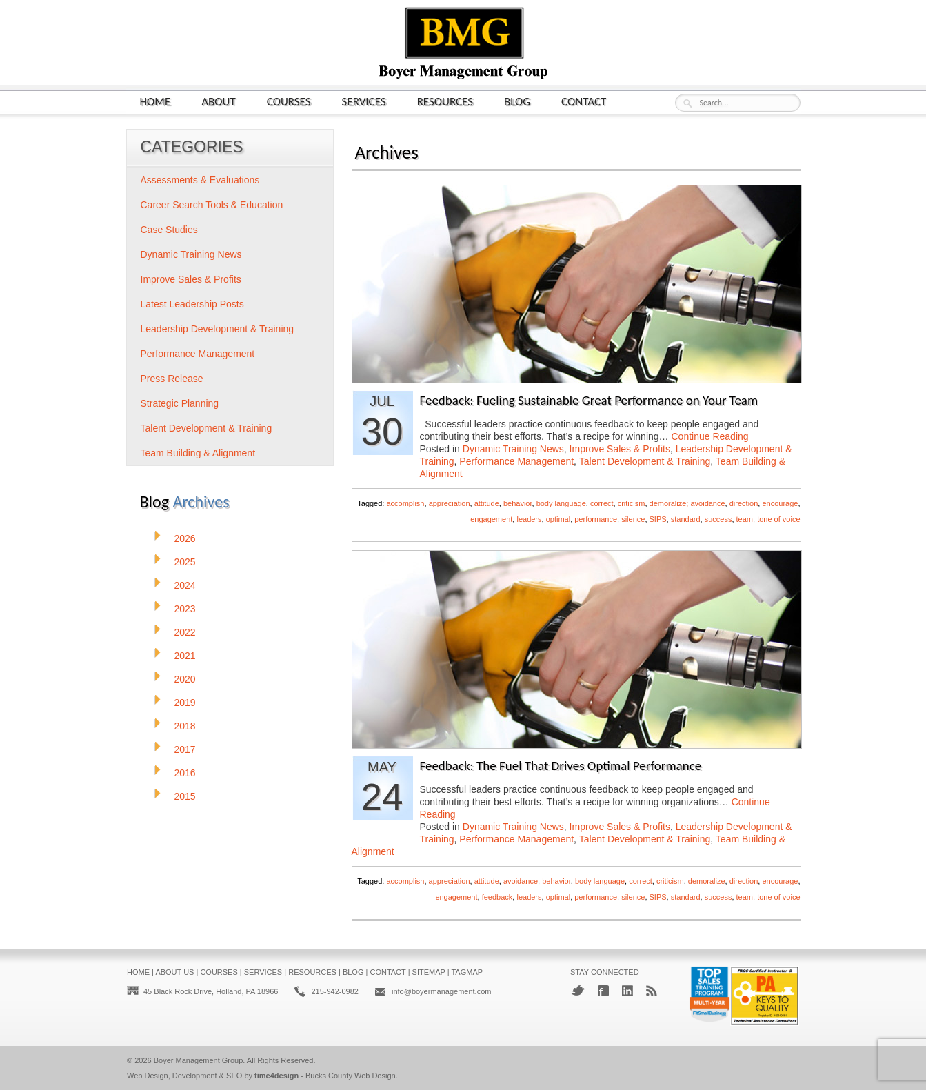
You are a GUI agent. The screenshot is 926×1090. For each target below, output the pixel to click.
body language (561, 503)
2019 (185, 702)
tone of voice (778, 519)
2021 (185, 655)
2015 (185, 796)
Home (155, 101)
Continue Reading (709, 436)
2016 (185, 772)
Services (364, 101)
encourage (780, 503)
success (718, 519)
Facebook (603, 990)
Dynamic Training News (513, 448)
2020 (185, 679)
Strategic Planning (180, 403)
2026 (185, 538)
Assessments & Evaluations (200, 179)
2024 (185, 585)
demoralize (706, 881)
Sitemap (428, 972)
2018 (185, 725)
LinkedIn (627, 990)
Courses (289, 101)
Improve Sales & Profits (620, 448)
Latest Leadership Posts (192, 304)
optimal (558, 519)
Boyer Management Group (198, 1060)
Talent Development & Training (645, 461)
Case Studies (169, 229)
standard (686, 519)
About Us (174, 972)
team (744, 519)
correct (602, 503)
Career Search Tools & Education (212, 204)
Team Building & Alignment (198, 452)
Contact (583, 101)
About (218, 101)
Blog (517, 101)
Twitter (577, 990)
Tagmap (467, 972)
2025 (185, 561)
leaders (528, 519)
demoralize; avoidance (687, 503)
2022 (185, 632)
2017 (185, 749)
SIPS (658, 519)
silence (633, 519)
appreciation (449, 503)
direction (743, 503)
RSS (651, 990)
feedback (497, 897)
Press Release (172, 378)
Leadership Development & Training (217, 328)
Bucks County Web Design (350, 1075)
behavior (517, 503)
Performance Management (516, 461)
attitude (486, 503)
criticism (631, 503)
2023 (185, 608)
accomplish (405, 503)
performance (595, 519)
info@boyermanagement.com (441, 991)
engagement (491, 519)
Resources (445, 101)
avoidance (520, 881)
